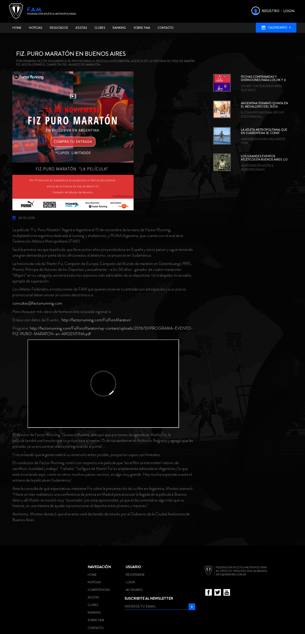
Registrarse (135, 574)
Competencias (99, 590)
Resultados (59, 27)
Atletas (81, 27)
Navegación (99, 566)
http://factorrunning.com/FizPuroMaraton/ (96, 320)
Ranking (119, 27)
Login (130, 582)
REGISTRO (270, 10)
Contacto (165, 27)
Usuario (133, 566)
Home (16, 27)
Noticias (35, 27)
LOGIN (288, 10)
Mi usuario (134, 590)
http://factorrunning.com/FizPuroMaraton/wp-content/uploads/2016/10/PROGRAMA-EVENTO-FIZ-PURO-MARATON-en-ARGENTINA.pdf (102, 331)
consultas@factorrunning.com (37, 303)
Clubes (99, 27)
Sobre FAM (142, 27)
